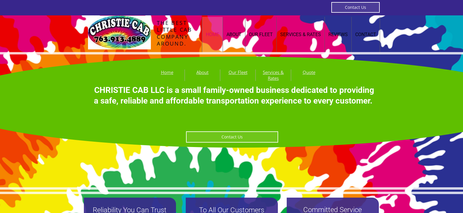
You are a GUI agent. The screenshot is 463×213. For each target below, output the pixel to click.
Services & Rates (300, 34)
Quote (309, 72)
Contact (365, 34)
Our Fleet (261, 34)
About (234, 34)
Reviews (338, 34)
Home (212, 34)
